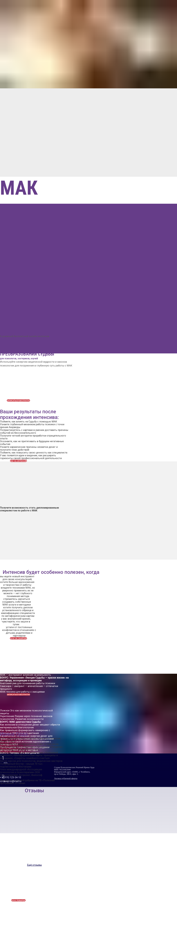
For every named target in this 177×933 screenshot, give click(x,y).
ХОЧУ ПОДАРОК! (18, 900)
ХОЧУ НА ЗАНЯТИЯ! (18, 638)
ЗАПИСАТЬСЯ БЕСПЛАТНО (18, 401)
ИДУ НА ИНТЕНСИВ (18, 461)
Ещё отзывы (34, 864)
